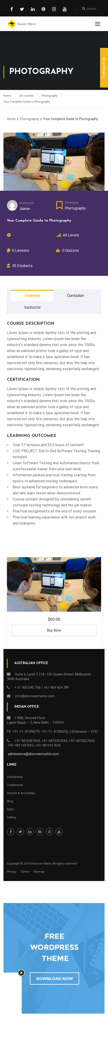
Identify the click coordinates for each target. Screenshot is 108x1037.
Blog (10, 801)
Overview (32, 295)
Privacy (11, 871)
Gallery (11, 817)
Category (71, 202)
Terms (24, 871)
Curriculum (75, 295)
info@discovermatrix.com (35, 696)
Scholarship (15, 777)
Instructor (27, 203)
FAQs (10, 809)
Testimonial (15, 785)
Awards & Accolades (21, 793)
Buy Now (54, 630)
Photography (75, 208)
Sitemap (39, 871)
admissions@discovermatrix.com (33, 754)
